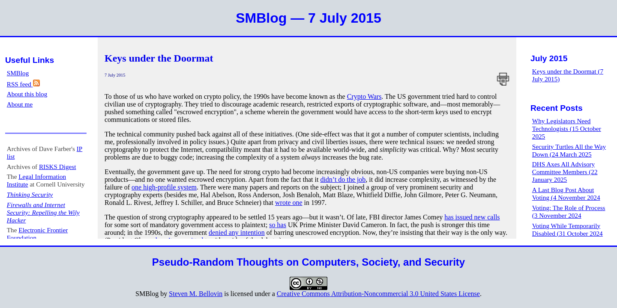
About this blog (27, 94)
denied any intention (237, 232)
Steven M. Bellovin (195, 293)
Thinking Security (30, 194)
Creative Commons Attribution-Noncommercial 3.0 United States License (378, 293)
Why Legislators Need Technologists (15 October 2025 (566, 128)
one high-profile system (164, 187)
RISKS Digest (57, 166)
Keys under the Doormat (159, 58)
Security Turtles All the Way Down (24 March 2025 (569, 150)
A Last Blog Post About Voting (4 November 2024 (566, 193)
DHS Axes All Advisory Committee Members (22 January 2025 (565, 171)
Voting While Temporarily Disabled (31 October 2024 (567, 229)
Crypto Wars (364, 96)
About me (20, 104)
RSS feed (23, 84)
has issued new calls (472, 217)
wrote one (289, 202)
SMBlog (18, 73)
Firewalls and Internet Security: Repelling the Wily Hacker (43, 212)
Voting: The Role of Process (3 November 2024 (568, 211)
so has (277, 224)
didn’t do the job (342, 179)
